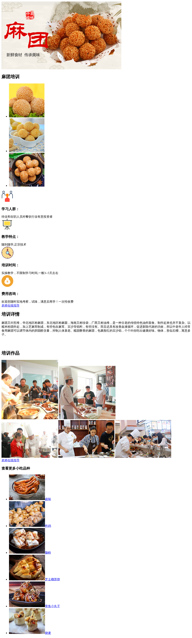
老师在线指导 (11, 305)
